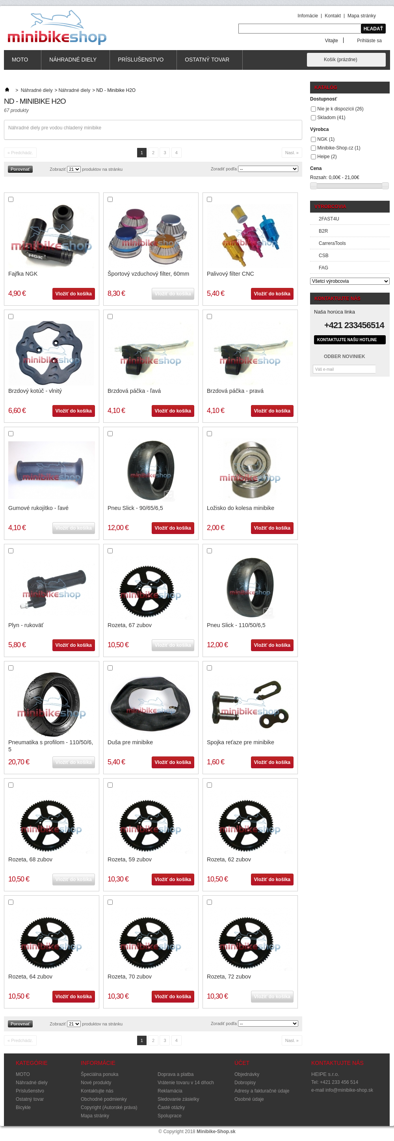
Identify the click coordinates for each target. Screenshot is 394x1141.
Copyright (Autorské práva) (109, 1107)
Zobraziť (58, 169)
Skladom (331, 117)
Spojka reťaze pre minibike (240, 742)
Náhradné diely (73, 63)
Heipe (326, 156)
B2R (323, 231)
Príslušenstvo (141, 63)
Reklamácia (170, 1091)
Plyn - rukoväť (25, 625)
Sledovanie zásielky (178, 1099)
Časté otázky (171, 1107)
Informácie (98, 1063)
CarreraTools (332, 243)
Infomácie (307, 16)
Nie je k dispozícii (340, 109)
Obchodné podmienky (104, 1099)
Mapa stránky (362, 16)
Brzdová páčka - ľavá (134, 391)
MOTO (20, 63)
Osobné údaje (249, 1099)
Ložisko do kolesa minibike (240, 508)
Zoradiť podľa (224, 168)
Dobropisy (245, 1082)
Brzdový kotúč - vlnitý (35, 391)
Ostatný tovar (207, 63)
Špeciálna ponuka (99, 1074)
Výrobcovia (330, 206)
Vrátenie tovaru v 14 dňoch (186, 1082)
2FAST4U (329, 219)
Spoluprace (170, 1116)
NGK (326, 139)
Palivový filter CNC (230, 274)
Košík (340, 59)
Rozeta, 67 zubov (130, 625)
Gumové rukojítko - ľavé (38, 508)
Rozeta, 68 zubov (30, 859)
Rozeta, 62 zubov (229, 859)
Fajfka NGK (22, 274)
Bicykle (23, 1107)
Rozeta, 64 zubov (30, 976)
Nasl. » (292, 152)
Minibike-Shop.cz (338, 148)
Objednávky (246, 1074)
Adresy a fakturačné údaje (261, 1091)
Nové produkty (96, 1082)
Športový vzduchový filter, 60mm (148, 274)
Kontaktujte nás (97, 1091)
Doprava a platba (175, 1074)
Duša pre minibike (130, 742)
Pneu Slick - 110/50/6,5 (236, 625)
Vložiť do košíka (74, 294)
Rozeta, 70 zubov (130, 976)
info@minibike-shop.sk (349, 1090)
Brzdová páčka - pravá (235, 391)
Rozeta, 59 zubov (130, 859)
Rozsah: (318, 177)
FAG (323, 268)
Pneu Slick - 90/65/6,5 (135, 508)
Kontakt (333, 16)
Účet (241, 1063)
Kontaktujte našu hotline (347, 340)
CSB (324, 255)
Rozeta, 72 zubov (229, 976)
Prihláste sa (369, 40)
